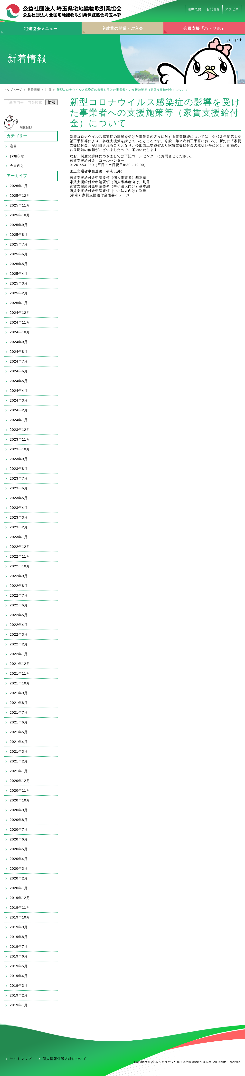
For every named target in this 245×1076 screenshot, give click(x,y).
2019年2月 (19, 995)
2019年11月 (20, 907)
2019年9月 (19, 927)
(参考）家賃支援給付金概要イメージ (100, 195)
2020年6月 (19, 839)
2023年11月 (20, 439)
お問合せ (213, 9)
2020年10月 (20, 800)
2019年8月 (19, 937)
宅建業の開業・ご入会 (122, 28)
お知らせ (17, 156)
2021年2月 (19, 761)
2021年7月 (19, 712)
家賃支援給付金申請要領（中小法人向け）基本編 (110, 186)
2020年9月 (19, 810)
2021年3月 (19, 751)
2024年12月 (20, 313)
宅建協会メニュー (40, 29)
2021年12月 (20, 664)
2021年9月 (19, 693)
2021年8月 (19, 703)
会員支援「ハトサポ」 (204, 28)
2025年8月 (19, 235)
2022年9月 (19, 576)
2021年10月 (20, 683)
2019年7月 (19, 946)
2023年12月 (20, 430)
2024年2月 (19, 410)
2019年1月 (19, 1005)
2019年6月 (19, 956)
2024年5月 (19, 381)
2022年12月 (20, 547)
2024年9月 (19, 342)
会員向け (17, 166)
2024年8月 (19, 352)
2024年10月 (20, 332)
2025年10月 (20, 215)
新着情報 (34, 89)
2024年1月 (19, 420)
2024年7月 (19, 361)
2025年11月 (20, 205)
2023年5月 (19, 498)
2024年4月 (19, 391)
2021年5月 (19, 732)
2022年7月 (19, 595)
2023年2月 (19, 527)
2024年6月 (19, 371)
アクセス (232, 9)
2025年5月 (19, 264)
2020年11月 (20, 790)
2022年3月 (19, 634)
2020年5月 (19, 849)
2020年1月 (19, 888)
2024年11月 (20, 322)
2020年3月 (19, 868)
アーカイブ (17, 176)
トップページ (13, 89)
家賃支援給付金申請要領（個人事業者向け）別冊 (110, 182)
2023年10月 (20, 449)
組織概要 (194, 9)
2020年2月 (19, 878)
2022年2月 (19, 644)
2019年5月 (19, 966)
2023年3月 (19, 517)
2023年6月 (19, 488)
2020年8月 (19, 820)
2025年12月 (20, 195)
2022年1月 (19, 654)
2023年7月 (19, 478)
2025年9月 (19, 225)
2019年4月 (19, 976)
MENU (25, 128)
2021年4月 (19, 742)
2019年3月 (19, 985)
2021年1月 (19, 771)
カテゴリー (17, 136)
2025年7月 (19, 244)
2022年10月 (20, 566)
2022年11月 (20, 556)
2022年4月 (19, 625)
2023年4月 (19, 508)
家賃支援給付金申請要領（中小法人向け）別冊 (108, 191)
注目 (48, 89)
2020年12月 (20, 781)
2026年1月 (19, 186)
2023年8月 (19, 469)
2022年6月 (19, 605)
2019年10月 (20, 917)
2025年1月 (19, 303)
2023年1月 (19, 537)
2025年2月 (19, 293)
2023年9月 (19, 459)
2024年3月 (19, 400)
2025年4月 (19, 274)
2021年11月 (20, 673)
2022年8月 (19, 586)
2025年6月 (19, 254)
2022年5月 (19, 615)
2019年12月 (20, 898)
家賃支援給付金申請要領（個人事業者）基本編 (108, 177)
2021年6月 (19, 722)
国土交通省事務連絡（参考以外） (97, 171)
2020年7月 (19, 829)
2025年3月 (19, 283)
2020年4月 (19, 859)
